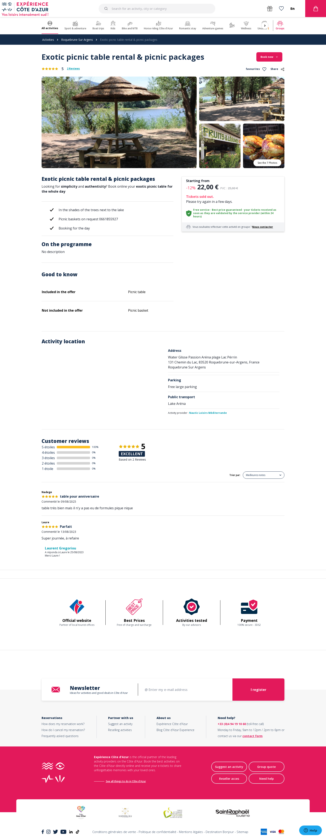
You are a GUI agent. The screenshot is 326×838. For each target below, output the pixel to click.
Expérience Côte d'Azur (172, 724)
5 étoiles (48, 447)
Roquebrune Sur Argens (77, 40)
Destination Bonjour (220, 832)
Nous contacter (262, 227)
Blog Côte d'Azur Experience (175, 730)
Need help (266, 779)
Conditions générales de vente (114, 832)
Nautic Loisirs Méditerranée (208, 413)
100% (95, 447)
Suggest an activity (120, 724)
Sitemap (242, 832)
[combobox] (157, 8)
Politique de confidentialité (157, 832)
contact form (252, 736)
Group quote (266, 767)
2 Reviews (73, 68)
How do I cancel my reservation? (63, 730)
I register (258, 689)
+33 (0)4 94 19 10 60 (232, 724)
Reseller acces (229, 779)
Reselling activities (120, 730)
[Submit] (107, 8)
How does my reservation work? (63, 724)
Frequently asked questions (60, 736)
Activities (48, 40)
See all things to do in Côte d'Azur (126, 781)
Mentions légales (191, 832)
